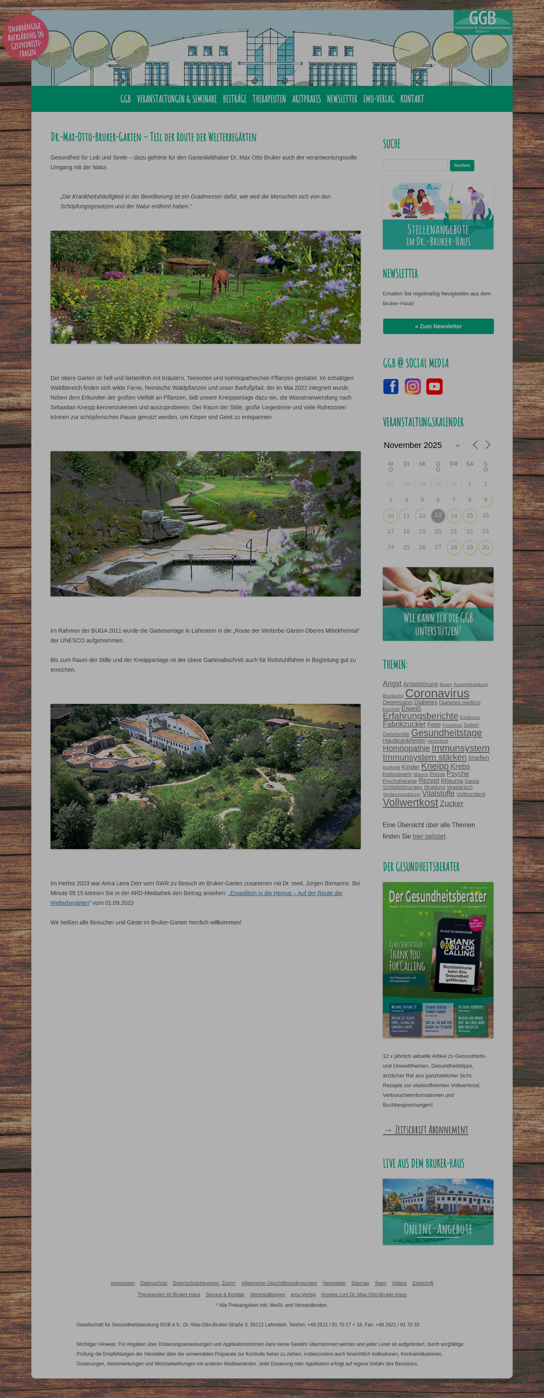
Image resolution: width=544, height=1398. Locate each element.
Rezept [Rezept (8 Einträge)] (429, 780)
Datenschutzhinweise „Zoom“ (204, 1283)
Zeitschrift (422, 1283)
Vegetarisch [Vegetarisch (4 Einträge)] (460, 787)
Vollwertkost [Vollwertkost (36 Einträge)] (410, 802)
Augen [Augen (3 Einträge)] (445, 684)
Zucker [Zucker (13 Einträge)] (451, 803)
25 (406, 547)
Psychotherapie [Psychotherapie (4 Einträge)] (400, 781)
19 (422, 531)
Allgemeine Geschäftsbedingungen (279, 1283)
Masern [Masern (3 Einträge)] (421, 774)
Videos (399, 1283)
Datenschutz (153, 1283)
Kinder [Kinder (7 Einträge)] (411, 766)
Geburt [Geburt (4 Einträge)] (471, 725)
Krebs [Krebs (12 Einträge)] (460, 766)
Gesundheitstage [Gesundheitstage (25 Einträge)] (446, 732)
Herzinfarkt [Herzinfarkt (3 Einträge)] (437, 740)
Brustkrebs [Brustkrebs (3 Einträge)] (393, 695)
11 (406, 515)
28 (406, 483)
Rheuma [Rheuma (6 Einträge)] (452, 781)
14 (454, 515)
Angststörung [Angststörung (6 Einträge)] (420, 684)
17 (390, 531)
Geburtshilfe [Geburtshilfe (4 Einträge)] (396, 734)
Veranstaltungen (267, 1295)
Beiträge (234, 99)
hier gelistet (429, 836)
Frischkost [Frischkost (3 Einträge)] (452, 725)
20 (438, 531)
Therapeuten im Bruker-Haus (168, 1295)
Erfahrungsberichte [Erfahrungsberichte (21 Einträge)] (420, 716)
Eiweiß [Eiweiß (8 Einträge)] (411, 708)
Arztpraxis (306, 99)
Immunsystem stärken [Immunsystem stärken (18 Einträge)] (425, 757)
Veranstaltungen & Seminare (177, 99)
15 (469, 515)
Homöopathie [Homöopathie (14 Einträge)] (406, 748)
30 (438, 483)
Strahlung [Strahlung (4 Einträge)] (434, 787)
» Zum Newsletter (438, 326)
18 (406, 531)
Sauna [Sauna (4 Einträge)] (472, 781)
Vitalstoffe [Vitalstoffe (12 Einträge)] (438, 793)
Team (380, 1283)
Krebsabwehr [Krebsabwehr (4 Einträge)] (397, 774)
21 (454, 531)
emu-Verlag (378, 99)
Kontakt (412, 99)
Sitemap (360, 1283)
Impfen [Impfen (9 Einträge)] (478, 758)
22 (469, 531)
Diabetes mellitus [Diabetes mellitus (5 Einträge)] (459, 702)
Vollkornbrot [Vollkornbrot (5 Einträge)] (470, 794)
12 (422, 515)
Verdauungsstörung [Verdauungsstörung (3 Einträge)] (401, 794)
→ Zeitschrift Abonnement (425, 1129)
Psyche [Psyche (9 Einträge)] (458, 774)
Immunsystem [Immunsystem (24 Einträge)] (460, 748)
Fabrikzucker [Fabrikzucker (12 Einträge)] (404, 724)
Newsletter (342, 99)
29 (422, 483)
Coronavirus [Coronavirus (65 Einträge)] (437, 693)
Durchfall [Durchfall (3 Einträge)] (391, 709)
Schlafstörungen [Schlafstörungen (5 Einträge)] (402, 787)
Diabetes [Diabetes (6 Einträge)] (425, 702)
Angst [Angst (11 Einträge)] (392, 683)
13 (438, 514)
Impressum (123, 1283)
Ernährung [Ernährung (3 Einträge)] (470, 717)
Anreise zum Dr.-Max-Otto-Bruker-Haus (364, 1295)
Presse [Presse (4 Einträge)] (437, 774)
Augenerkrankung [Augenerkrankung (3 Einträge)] (471, 684)
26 (422, 547)
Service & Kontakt (225, 1295)
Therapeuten (269, 99)
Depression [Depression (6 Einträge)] (397, 702)
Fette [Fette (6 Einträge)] (434, 724)
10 (390, 515)
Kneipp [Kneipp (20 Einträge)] (435, 766)
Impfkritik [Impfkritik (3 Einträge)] (391, 767)
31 (454, 483)
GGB (125, 99)
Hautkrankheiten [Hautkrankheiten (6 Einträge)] (404, 740)
